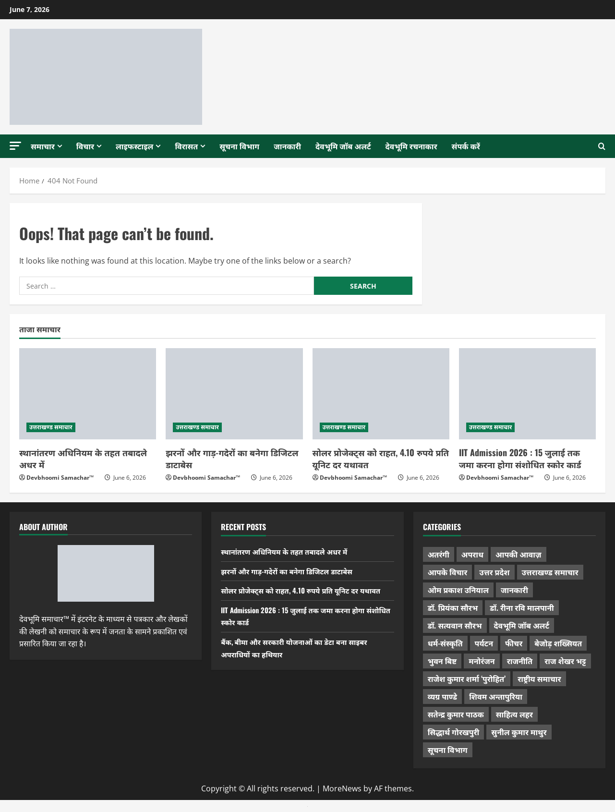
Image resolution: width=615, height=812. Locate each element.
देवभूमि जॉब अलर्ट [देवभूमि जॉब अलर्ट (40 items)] (522, 625)
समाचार (43, 146)
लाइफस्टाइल (134, 146)
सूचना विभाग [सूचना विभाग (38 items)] (448, 749)
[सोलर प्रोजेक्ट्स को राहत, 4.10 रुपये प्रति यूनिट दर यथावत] (381, 393)
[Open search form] (601, 146)
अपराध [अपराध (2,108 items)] (472, 554)
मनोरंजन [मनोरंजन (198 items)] (481, 661)
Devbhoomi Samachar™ (60, 477)
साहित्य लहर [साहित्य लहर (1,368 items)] (514, 714)
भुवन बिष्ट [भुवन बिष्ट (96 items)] (442, 661)
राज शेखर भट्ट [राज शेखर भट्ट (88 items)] (565, 661)
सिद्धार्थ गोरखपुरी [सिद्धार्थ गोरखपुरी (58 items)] (454, 732)
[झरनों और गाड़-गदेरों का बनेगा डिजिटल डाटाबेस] (234, 393)
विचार (85, 146)
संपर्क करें (466, 146)
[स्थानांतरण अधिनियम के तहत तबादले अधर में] (87, 393)
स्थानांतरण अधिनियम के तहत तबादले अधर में (83, 458)
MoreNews (342, 788)
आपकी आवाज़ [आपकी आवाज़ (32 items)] (518, 554)
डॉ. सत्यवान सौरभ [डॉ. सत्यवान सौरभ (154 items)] (455, 625)
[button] (15, 146)
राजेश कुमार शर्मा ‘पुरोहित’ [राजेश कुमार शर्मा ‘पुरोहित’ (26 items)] (467, 678)
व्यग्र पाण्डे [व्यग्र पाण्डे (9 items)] (442, 696)
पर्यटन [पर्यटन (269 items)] (484, 643)
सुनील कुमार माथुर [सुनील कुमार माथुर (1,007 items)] (518, 732)
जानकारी (287, 146)
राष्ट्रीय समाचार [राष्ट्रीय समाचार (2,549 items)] (539, 678)
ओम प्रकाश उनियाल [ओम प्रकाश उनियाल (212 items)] (458, 589)
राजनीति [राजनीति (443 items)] (520, 661)
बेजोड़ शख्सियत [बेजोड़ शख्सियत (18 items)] (558, 643)
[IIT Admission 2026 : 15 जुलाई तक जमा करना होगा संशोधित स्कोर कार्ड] (527, 393)
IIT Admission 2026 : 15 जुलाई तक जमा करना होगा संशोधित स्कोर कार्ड (520, 458)
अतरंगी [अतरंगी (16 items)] (438, 554)
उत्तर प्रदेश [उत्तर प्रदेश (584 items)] (494, 572)
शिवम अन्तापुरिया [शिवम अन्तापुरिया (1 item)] (495, 696)
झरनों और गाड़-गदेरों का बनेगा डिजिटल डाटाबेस (232, 458)
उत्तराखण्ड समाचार (50, 427)
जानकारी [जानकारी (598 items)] (514, 589)
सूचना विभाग (239, 146)
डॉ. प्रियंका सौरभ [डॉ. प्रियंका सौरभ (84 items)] (453, 607)
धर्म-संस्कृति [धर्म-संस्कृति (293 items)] (445, 643)
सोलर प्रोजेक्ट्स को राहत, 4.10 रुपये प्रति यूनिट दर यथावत (381, 458)
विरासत (186, 146)
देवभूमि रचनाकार (411, 146)
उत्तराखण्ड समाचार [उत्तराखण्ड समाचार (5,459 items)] (550, 572)
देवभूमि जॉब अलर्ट (343, 146)
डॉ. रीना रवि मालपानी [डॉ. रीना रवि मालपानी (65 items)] (522, 607)
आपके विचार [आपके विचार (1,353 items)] (448, 572)
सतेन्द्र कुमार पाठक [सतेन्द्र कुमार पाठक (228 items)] (456, 714)
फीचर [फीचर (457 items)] (513, 643)
